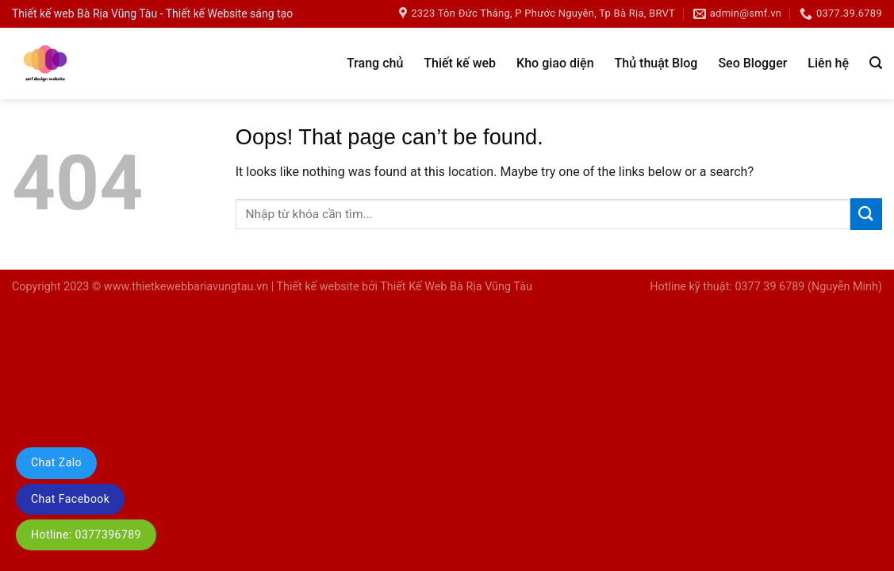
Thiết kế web (460, 63)
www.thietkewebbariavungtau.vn (186, 286)
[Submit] (866, 213)
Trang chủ (375, 63)
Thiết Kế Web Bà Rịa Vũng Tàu (456, 286)
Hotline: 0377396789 (86, 534)
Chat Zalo (56, 462)
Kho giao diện (554, 63)
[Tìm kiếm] (875, 63)
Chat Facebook (70, 498)
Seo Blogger (752, 63)
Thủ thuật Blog (656, 63)
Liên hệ (828, 63)
